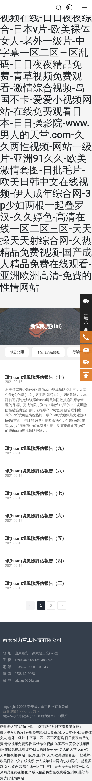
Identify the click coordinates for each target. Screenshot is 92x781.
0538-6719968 (25, 667)
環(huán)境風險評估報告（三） (35, 583)
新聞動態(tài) (46, 326)
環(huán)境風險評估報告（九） (35, 448)
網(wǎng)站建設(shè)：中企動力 (25, 716)
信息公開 (17, 352)
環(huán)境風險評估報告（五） (35, 538)
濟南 (50, 716)
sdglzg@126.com (27, 680)
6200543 (42, 667)
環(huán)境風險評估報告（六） (35, 515)
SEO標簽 (61, 716)
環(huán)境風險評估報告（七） (35, 493)
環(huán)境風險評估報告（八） (35, 471)
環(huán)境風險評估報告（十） (35, 377)
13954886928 (44, 660)
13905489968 (24, 660)
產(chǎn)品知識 (48, 352)
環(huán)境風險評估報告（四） (35, 560)
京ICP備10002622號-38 (22, 711)
